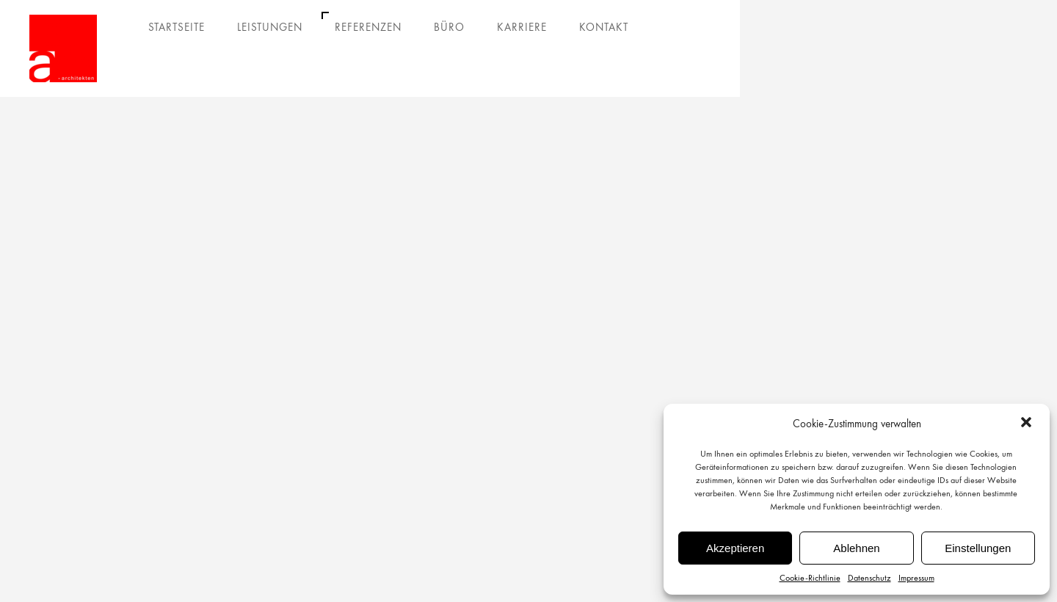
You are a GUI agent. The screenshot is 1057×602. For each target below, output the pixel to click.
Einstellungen (978, 548)
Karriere (522, 27)
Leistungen (269, 27)
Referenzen (368, 27)
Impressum (916, 578)
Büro (449, 27)
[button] (1026, 423)
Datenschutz (869, 578)
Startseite (176, 27)
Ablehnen (856, 548)
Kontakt (603, 27)
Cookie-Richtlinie (810, 578)
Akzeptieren (735, 548)
